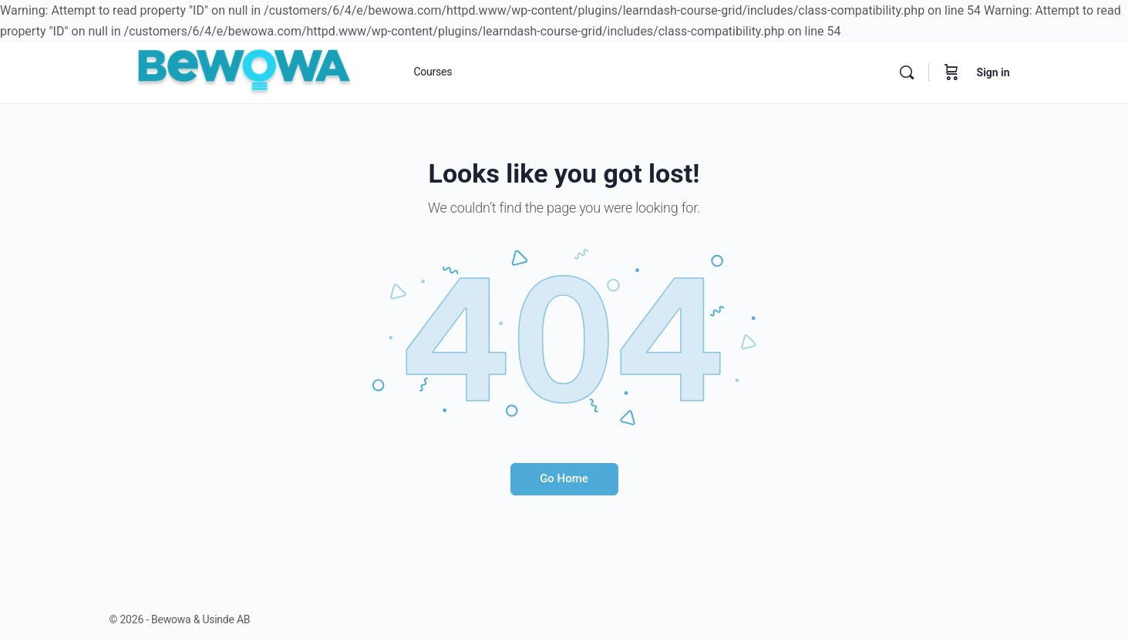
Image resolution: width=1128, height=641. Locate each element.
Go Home (564, 478)
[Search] (906, 72)
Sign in (993, 72)
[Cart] (951, 72)
